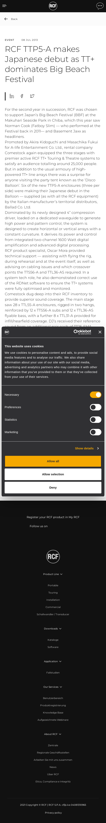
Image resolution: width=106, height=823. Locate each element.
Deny (53, 487)
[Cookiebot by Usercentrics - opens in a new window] (73, 332)
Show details (84, 448)
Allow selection (53, 474)
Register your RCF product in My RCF (53, 517)
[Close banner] (100, 332)
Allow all (53, 461)
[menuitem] (53, 585)
